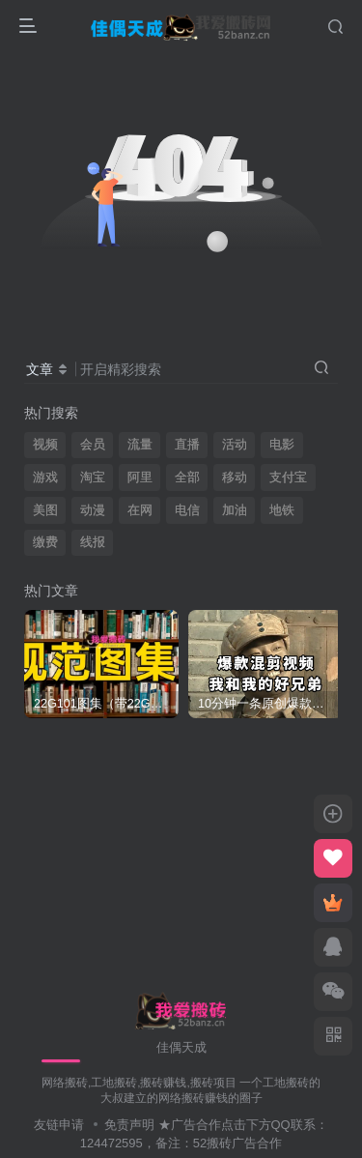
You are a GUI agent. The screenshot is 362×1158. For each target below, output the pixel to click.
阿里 (140, 477)
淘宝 (92, 477)
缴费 (45, 542)
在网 (140, 510)
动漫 (92, 510)
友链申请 (59, 1124)
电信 (187, 510)
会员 (92, 444)
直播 (187, 444)
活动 (234, 444)
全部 (187, 477)
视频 (45, 444)
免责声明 (129, 1124)
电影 (281, 444)
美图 (45, 510)
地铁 (281, 510)
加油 (234, 510)
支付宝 (288, 477)
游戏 (45, 477)
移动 (234, 477)
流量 (140, 444)
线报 (92, 542)
